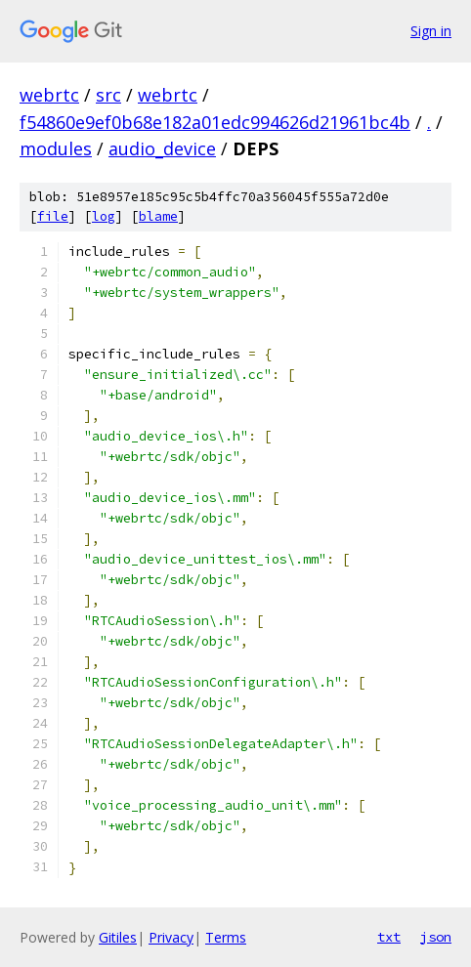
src (108, 94)
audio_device (162, 148)
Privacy (171, 937)
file (52, 216)
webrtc (49, 94)
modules (56, 148)
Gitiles (118, 937)
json (435, 937)
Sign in (430, 30)
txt (389, 937)
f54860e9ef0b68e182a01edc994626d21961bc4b (215, 122)
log (103, 216)
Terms (225, 937)
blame (158, 216)
